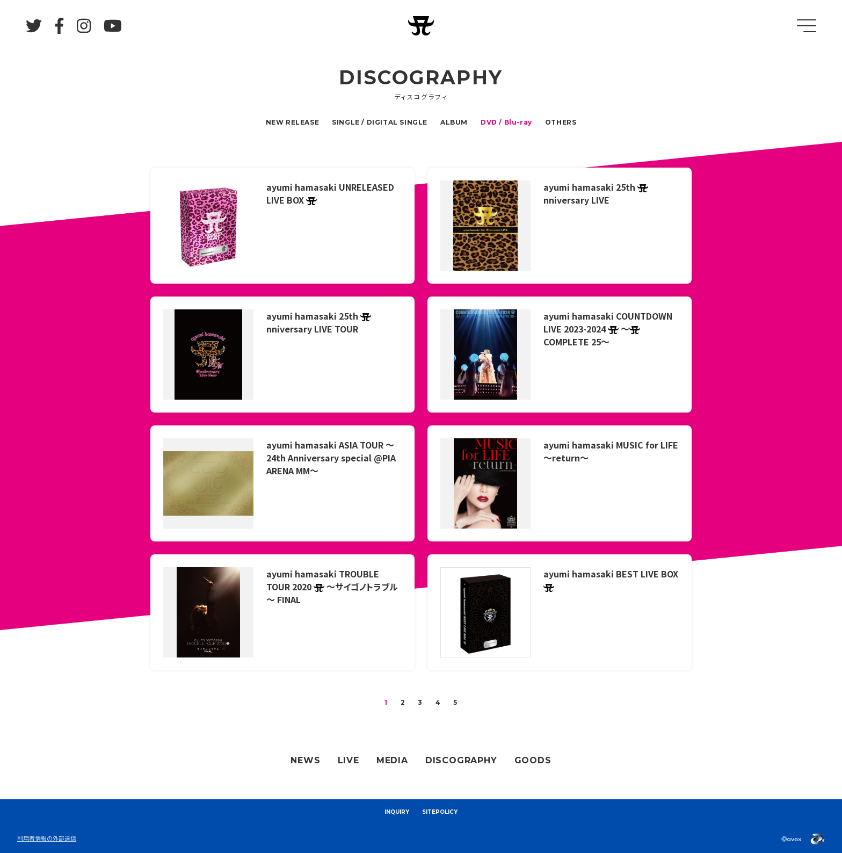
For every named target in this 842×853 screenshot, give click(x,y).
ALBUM (454, 122)
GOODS (532, 760)
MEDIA (392, 760)
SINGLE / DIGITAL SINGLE (379, 122)
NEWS (305, 760)
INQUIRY (396, 811)
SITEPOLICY (440, 811)
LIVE (348, 760)
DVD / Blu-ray (506, 122)
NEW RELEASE (293, 122)
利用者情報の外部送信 (46, 838)
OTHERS (561, 122)
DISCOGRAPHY (461, 760)
